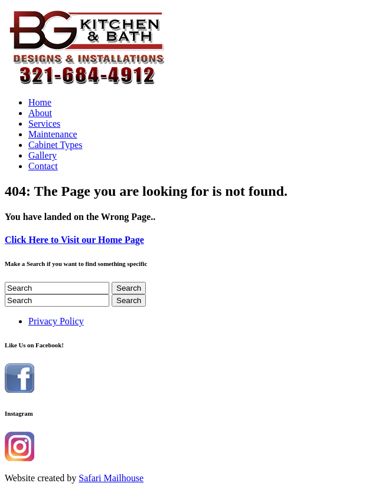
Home (39, 102)
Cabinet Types (55, 145)
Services (44, 124)
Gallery (42, 155)
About (40, 113)
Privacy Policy (56, 321)
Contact (43, 166)
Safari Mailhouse (111, 478)
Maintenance (52, 134)
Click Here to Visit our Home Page (74, 240)
